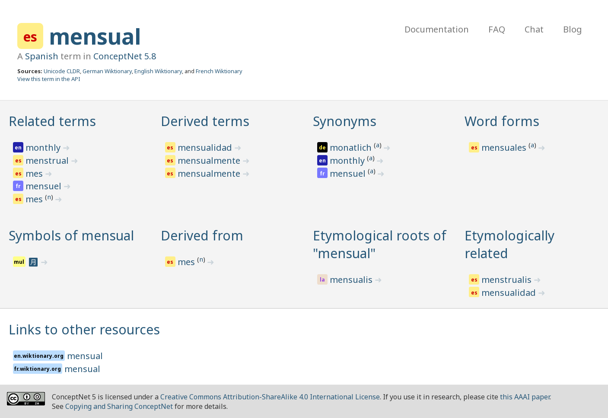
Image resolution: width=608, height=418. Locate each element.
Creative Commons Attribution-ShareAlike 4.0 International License (270, 397)
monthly (44, 147)
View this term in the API (48, 79)
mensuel (44, 186)
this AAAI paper (525, 397)
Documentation (436, 29)
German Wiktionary (107, 71)
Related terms (52, 121)
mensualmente (210, 160)
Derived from (202, 235)
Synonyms (344, 121)
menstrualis (507, 279)
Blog (572, 29)
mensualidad (206, 147)
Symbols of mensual (71, 235)
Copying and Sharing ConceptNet (119, 406)
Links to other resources (84, 329)
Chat (534, 29)
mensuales (504, 147)
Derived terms (205, 121)
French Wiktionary (219, 71)
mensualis (352, 279)
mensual (95, 36)
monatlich (352, 147)
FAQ (496, 29)
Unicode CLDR (62, 71)
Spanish (41, 56)
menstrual (48, 160)
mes (35, 173)
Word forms (502, 121)
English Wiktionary (158, 71)
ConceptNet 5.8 (124, 56)
